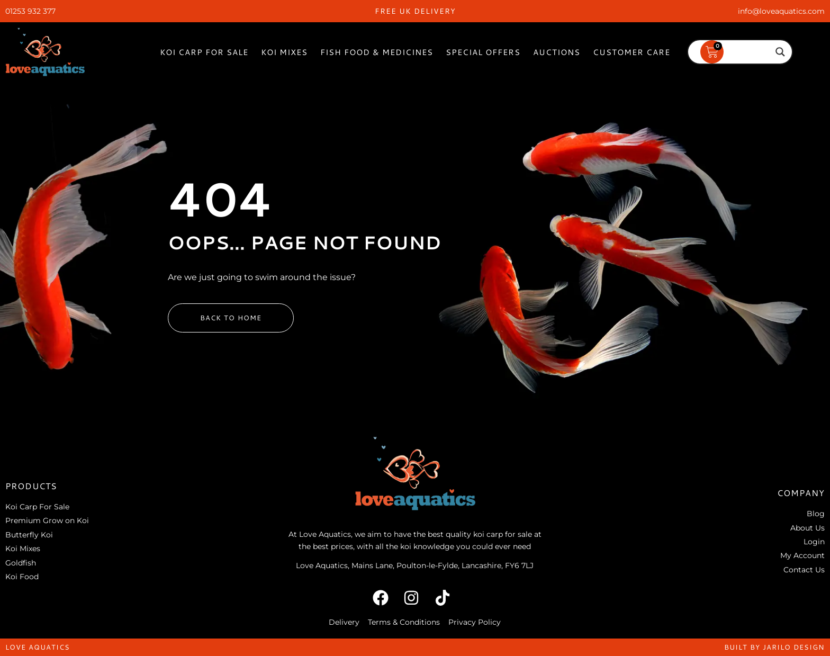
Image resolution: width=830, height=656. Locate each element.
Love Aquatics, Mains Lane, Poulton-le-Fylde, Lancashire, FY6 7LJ (415, 565)
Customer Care (631, 52)
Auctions (556, 52)
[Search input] (735, 51)
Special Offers (483, 52)
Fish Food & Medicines (376, 52)
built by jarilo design (774, 647)
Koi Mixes (284, 52)
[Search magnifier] (780, 51)
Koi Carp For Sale (204, 52)
